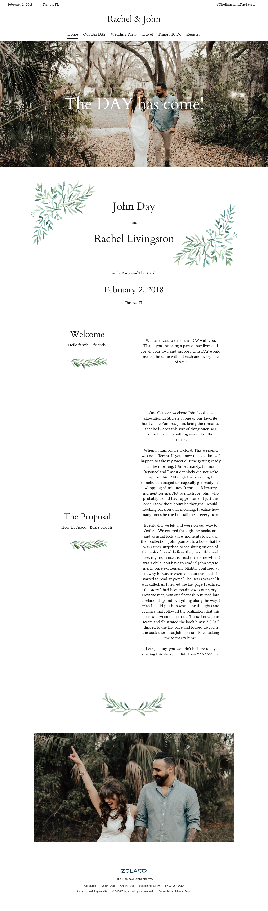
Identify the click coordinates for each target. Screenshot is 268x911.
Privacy (179, 891)
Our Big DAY (94, 34)
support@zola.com (149, 886)
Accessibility (165, 891)
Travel (147, 34)
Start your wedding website (91, 891)
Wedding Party (124, 34)
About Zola (90, 886)
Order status (127, 886)
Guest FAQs (108, 886)
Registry (193, 34)
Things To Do (169, 34)
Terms (188, 891)
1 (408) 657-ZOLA (174, 886)
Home (72, 34)
